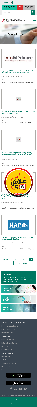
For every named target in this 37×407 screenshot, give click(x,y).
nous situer (6, 299)
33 (27, 259)
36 (7, 263)
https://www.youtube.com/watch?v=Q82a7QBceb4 (17, 123)
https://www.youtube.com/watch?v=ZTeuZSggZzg (17, 249)
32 (23, 259)
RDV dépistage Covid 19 (29, 7)
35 (3, 263)
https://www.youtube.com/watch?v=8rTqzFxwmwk (17, 165)
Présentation (5, 357)
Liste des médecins (8, 329)
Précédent (6, 259)
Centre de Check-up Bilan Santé (9, 7)
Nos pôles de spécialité (9, 326)
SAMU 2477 (20, 7)
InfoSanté (4, 346)
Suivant (25, 263)
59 (20, 263)
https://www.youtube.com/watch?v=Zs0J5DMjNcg (17, 82)
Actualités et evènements (10, 363)
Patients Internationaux (9, 343)
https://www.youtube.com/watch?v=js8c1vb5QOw (17, 208)
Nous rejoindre (6, 370)
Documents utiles (7, 349)
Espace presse (6, 366)
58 (15, 263)
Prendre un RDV (7, 333)
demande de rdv (7, 289)
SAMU (3, 360)
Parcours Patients (7, 340)
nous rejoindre (7, 308)
